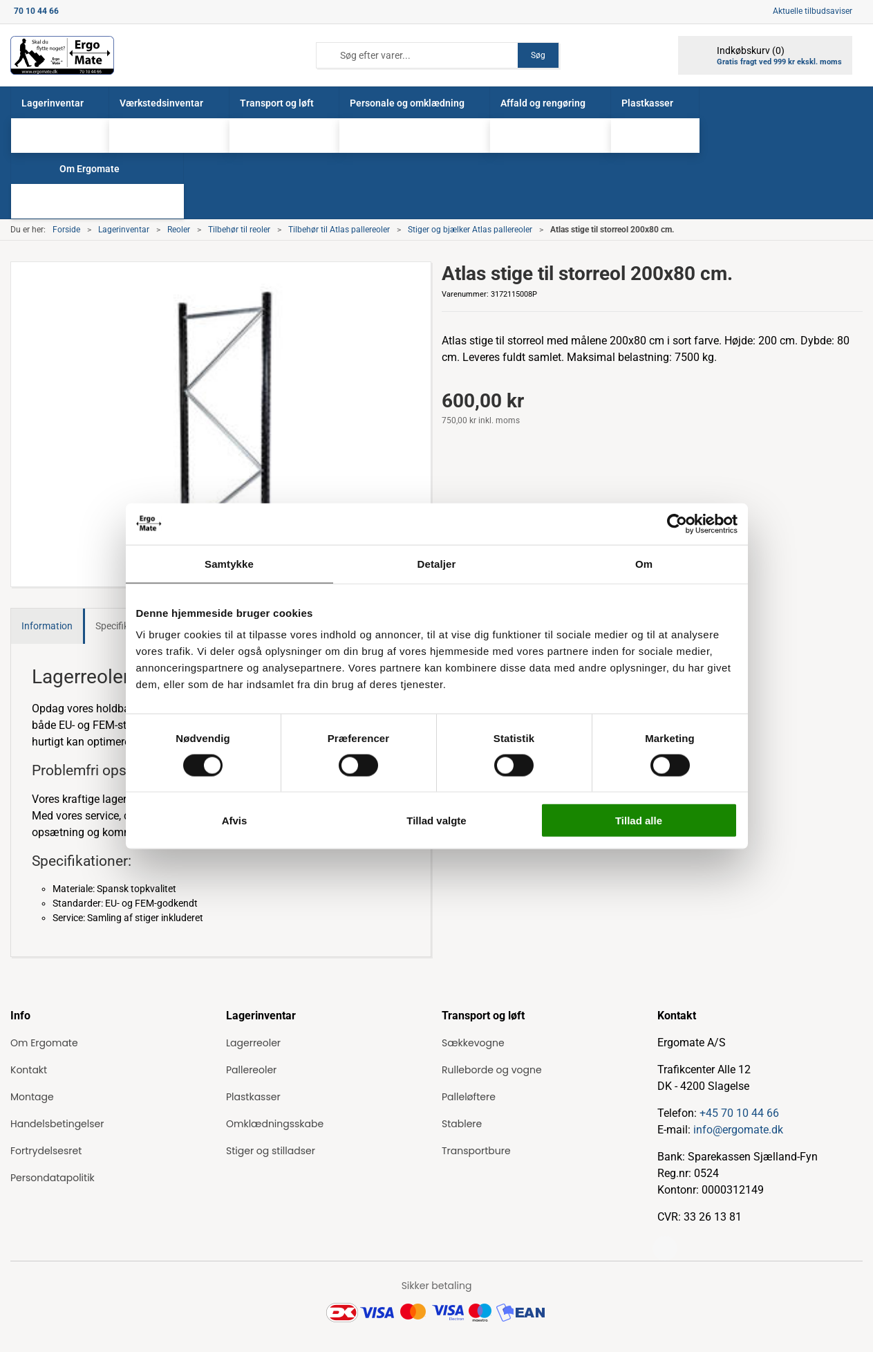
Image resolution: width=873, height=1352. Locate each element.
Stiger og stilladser (270, 1151)
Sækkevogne (473, 1043)
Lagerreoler (253, 1043)
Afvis (234, 820)
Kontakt (28, 1070)
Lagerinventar (123, 229)
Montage (32, 1097)
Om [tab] (644, 563)
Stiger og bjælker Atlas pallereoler (470, 229)
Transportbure (476, 1151)
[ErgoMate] (62, 55)
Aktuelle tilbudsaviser (812, 11)
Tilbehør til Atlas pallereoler (339, 229)
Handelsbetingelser (57, 1124)
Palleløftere (469, 1097)
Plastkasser (253, 1097)
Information (47, 625)
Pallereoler (251, 1070)
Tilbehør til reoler (239, 229)
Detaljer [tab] (436, 563)
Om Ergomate (44, 1043)
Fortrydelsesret (46, 1151)
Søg (538, 55)
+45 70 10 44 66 (739, 1113)
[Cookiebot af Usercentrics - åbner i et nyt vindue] (677, 523)
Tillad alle (638, 820)
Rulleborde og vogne (492, 1070)
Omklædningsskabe (274, 1124)
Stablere (462, 1124)
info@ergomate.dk (738, 1129)
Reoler (178, 229)
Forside (66, 229)
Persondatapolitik (52, 1178)
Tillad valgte (436, 820)
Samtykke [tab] (229, 563)
